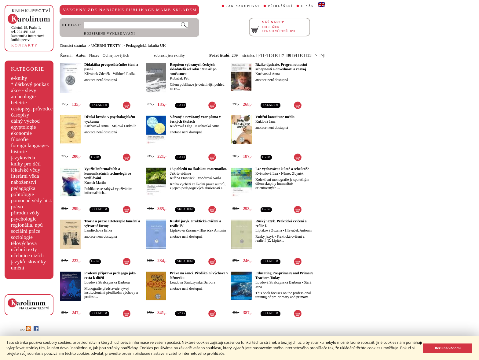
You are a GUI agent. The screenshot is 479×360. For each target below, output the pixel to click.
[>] (315, 55)
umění (17, 268)
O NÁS (307, 6)
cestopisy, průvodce (32, 109)
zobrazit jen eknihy (169, 55)
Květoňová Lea (266, 173)
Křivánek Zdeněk (97, 74)
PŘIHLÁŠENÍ (280, 6)
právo (17, 207)
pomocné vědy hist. (31, 200)
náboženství (23, 182)
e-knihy (19, 78)
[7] (283, 55)
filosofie (20, 139)
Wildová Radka (124, 74)
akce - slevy (23, 90)
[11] (309, 55)
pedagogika (23, 188)
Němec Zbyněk (292, 173)
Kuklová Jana (265, 121)
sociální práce (25, 231)
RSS (25, 330)
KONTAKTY (24, 45)
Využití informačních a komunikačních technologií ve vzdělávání (107, 173)
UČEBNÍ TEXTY (106, 45)
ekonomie (21, 133)
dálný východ (25, 121)
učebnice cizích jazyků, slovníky (28, 259)
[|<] (259, 55)
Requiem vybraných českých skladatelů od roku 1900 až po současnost (193, 69)
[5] (271, 55)
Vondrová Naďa (209, 178)
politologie (22, 194)
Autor (81, 55)
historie (19, 151)
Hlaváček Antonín (212, 230)
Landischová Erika (98, 230)
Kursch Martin (95, 182)
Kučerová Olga (181, 126)
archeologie (23, 96)
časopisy (20, 115)
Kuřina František (182, 178)
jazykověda (23, 158)
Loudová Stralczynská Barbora (107, 282)
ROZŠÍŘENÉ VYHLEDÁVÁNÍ (109, 33)
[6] (277, 55)
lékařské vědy (25, 170)
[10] (301, 55)
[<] (265, 55)
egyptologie (23, 127)
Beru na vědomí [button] (448, 348)
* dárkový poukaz (30, 84)
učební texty (24, 249)
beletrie (19, 103)
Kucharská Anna (267, 74)
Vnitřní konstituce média (274, 117)
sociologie (22, 237)
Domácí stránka (73, 45)
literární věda (25, 176)
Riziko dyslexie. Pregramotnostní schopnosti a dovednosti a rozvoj (281, 66)
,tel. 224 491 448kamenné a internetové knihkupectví (28, 33)
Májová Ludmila (124, 126)
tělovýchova (24, 243)
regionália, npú (27, 225)
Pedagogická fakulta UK (146, 45)
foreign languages (30, 145)
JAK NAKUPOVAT (243, 6)
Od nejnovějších (116, 55)
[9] (294, 55)
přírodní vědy (25, 213)
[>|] (322, 55)
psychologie (24, 219)
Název (94, 55)
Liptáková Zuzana (183, 230)
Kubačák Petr (180, 78)
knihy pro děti (26, 164)
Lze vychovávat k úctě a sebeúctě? (282, 169)
